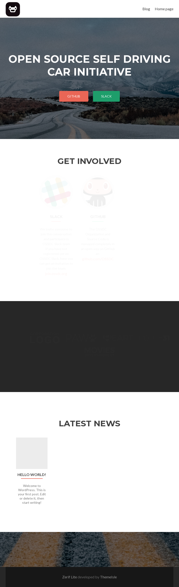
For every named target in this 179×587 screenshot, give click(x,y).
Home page (164, 9)
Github (73, 96)
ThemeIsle (108, 577)
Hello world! (31, 474)
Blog (146, 9)
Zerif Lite (70, 577)
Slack (106, 96)
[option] (89, 474)
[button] (7, 477)
